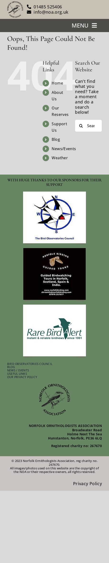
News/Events (64, 148)
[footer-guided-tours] (54, 250)
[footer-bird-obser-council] (54, 194)
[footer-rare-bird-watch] (54, 307)
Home (57, 83)
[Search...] (88, 126)
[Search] (81, 126)
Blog (56, 139)
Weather (60, 157)
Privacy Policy (87, 483)
